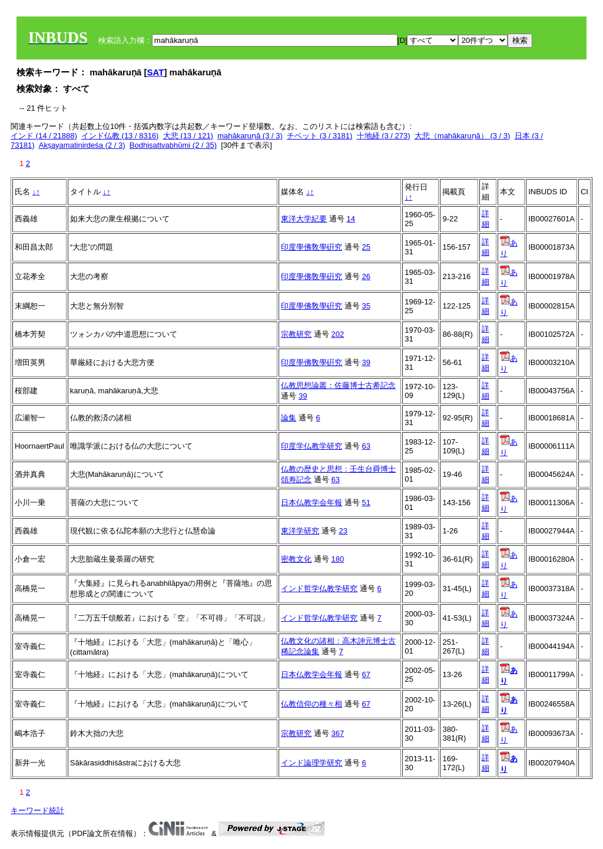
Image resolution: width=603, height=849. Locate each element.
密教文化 (296, 559)
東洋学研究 (300, 530)
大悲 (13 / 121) (188, 135)
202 (338, 334)
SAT (155, 72)
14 (351, 218)
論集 (288, 417)
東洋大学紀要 (304, 218)
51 (366, 502)
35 (366, 305)
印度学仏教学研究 (311, 446)
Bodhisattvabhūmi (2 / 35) (173, 145)
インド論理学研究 (311, 762)
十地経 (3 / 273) (383, 135)
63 (366, 446)
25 (366, 247)
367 (338, 733)
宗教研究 (296, 334)
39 (366, 362)
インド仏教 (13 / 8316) (120, 135)
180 (338, 559)
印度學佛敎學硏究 (311, 247)
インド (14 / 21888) (44, 135)
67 (366, 674)
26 (366, 276)
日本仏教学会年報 (311, 502)
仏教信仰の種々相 (311, 703)
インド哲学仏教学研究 (319, 588)
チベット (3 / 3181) (319, 135)
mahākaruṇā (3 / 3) (250, 135)
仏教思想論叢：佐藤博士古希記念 (338, 385)
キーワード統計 (37, 810)
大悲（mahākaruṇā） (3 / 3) (463, 135)
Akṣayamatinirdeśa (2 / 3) (82, 145)
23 (343, 530)
